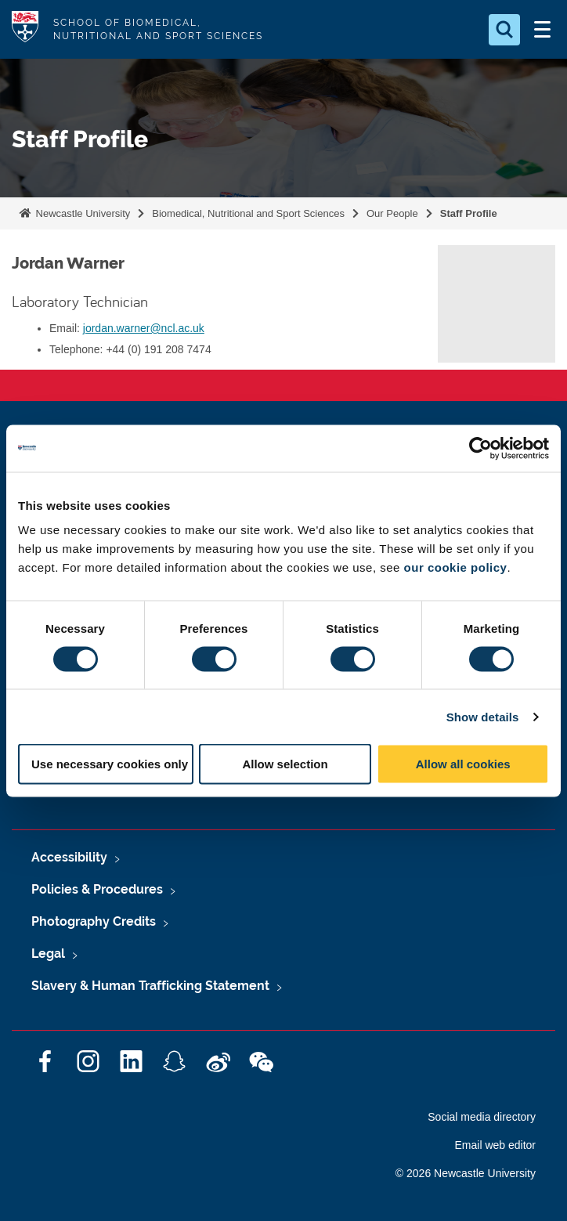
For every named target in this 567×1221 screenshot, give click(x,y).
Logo (25, 29)
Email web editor (495, 1145)
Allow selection (284, 764)
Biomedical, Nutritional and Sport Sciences (248, 213)
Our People (392, 213)
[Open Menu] (542, 29)
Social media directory (482, 1117)
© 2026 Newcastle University (465, 1173)
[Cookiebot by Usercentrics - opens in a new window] (480, 448)
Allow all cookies (463, 764)
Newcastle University (81, 213)
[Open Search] (504, 29)
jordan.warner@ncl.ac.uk (143, 328)
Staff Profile (468, 213)
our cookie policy (455, 567)
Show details (482, 716)
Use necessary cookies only (109, 764)
